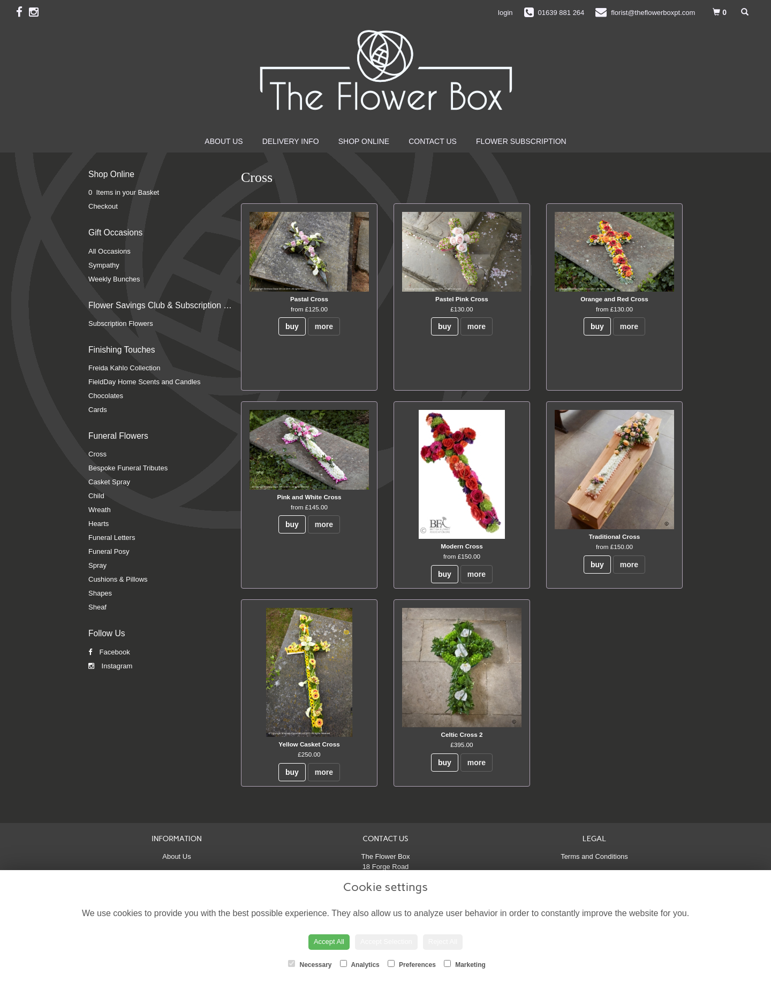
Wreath (99, 510)
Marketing (465, 964)
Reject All (442, 942)
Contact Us (433, 141)
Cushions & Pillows (118, 579)
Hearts (98, 524)
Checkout (103, 206)
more (324, 326)
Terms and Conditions (594, 856)
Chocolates (105, 396)
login (505, 13)
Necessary (309, 964)
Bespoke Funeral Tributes (128, 468)
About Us (224, 141)
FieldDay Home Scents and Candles (144, 382)
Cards (97, 410)
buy (292, 326)
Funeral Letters (111, 538)
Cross (97, 454)
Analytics (360, 964)
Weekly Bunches (114, 279)
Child (96, 496)
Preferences (412, 964)
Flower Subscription (521, 141)
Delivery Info (290, 141)
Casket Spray (109, 482)
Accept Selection (386, 942)
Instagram (110, 666)
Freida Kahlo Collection (124, 368)
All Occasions (109, 251)
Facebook (109, 652)
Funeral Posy (109, 551)
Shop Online (363, 141)
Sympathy (103, 265)
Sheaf (97, 607)
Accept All (329, 942)
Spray (97, 565)
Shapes (100, 593)
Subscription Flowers (120, 323)
